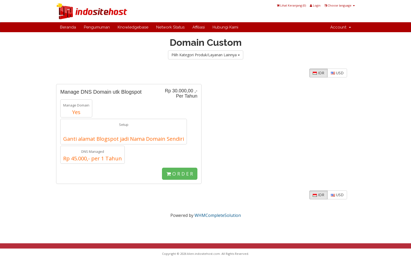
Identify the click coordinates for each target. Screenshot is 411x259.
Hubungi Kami (225, 27)
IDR (318, 72)
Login (315, 5)
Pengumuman (97, 27)
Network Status (170, 27)
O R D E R (179, 174)
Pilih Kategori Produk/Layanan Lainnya (205, 54)
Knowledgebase (133, 27)
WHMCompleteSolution (217, 215)
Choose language (340, 5)
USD (337, 72)
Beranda (68, 27)
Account (340, 27)
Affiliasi (198, 27)
